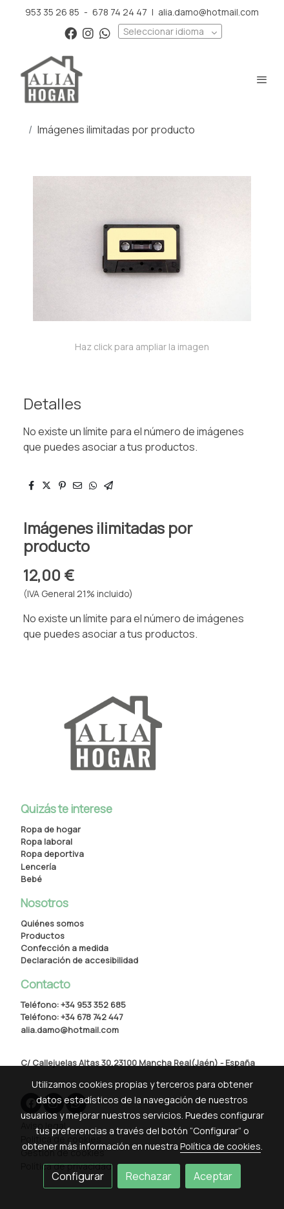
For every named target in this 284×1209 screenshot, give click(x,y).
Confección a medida (64, 948)
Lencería (38, 866)
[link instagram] (88, 32)
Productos (43, 935)
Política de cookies (220, 1146)
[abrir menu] (262, 79)
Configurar (78, 1176)
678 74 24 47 (119, 12)
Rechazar (149, 1176)
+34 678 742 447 (92, 1017)
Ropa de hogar (51, 829)
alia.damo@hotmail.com (208, 12)
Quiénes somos (52, 923)
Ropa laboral (46, 841)
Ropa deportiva (52, 854)
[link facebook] (71, 32)
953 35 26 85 (52, 12)
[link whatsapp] (104, 32)
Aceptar (213, 1176)
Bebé (31, 879)
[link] (51, 79)
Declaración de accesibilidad (79, 960)
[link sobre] (142, 741)
